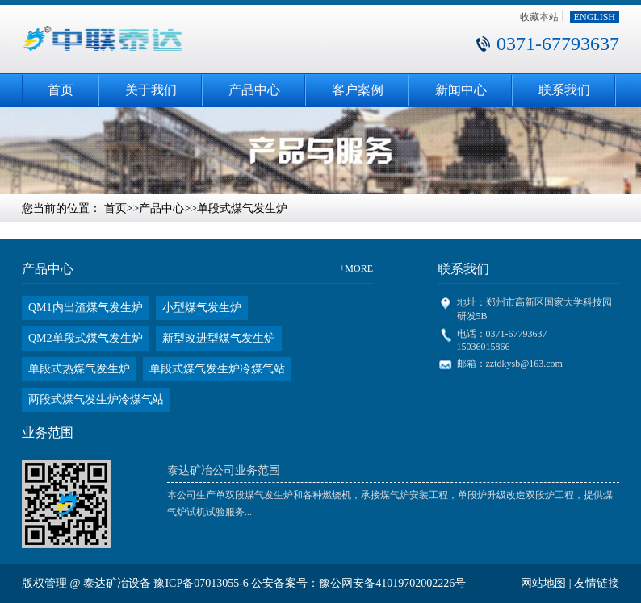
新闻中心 (461, 90)
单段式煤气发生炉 (242, 208)
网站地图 (543, 583)
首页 (60, 90)
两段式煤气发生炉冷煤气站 (96, 399)
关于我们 (151, 90)
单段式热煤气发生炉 (79, 369)
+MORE (356, 268)
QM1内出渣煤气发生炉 (85, 308)
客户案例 (357, 90)
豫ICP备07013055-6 (200, 583)
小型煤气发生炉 (201, 308)
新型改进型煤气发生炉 (218, 338)
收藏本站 (539, 17)
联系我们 (564, 90)
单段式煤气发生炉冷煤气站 (217, 369)
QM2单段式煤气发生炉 (85, 338)
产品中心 (254, 90)
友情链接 (596, 583)
